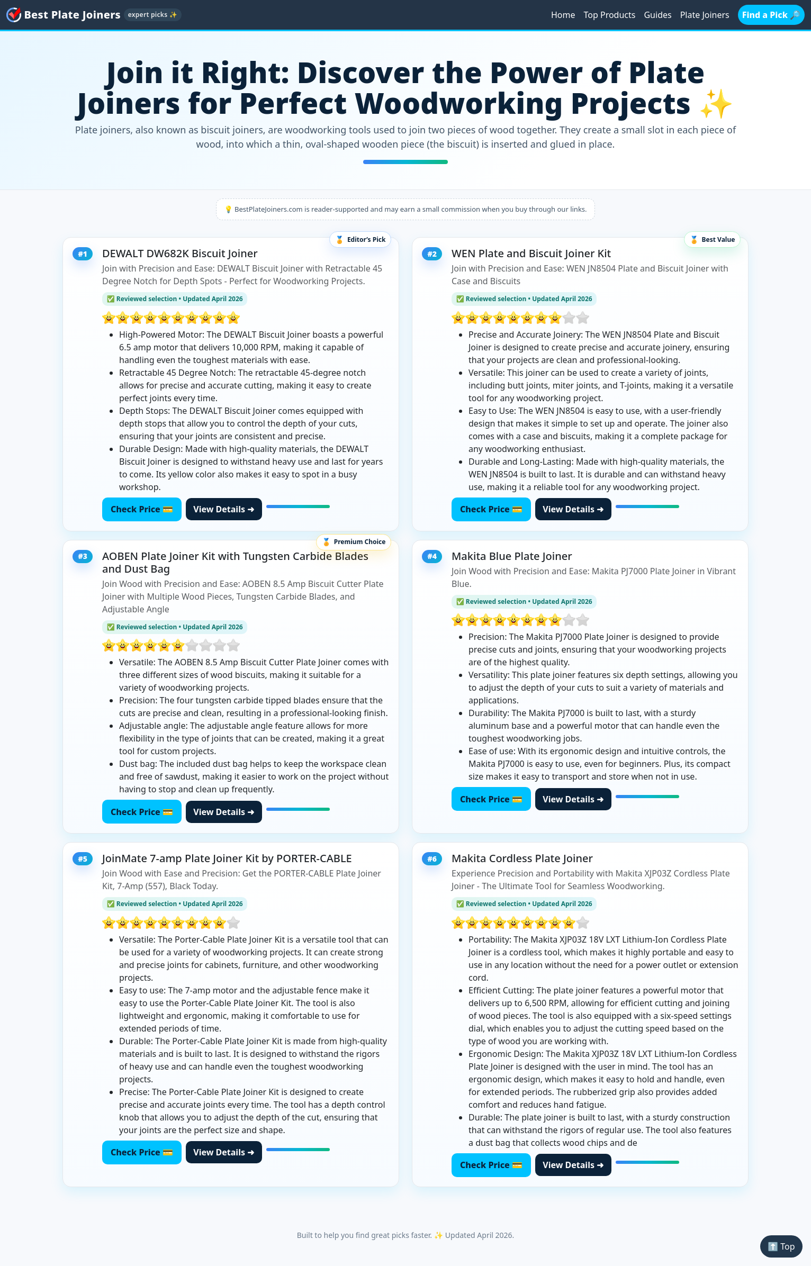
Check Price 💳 (142, 509)
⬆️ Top (781, 1246)
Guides (657, 15)
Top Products (610, 15)
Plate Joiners (704, 15)
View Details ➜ (223, 509)
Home (563, 15)
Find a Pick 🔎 (771, 15)
